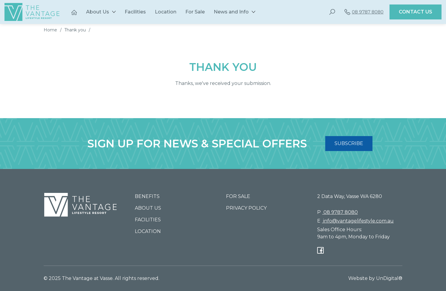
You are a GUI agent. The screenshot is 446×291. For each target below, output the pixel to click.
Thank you (75, 30)
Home (50, 30)
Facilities (135, 12)
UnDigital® (389, 278)
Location (165, 12)
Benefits (147, 196)
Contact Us (415, 12)
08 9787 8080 (364, 12)
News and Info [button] (231, 12)
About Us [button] (97, 12)
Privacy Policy (246, 208)
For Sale (195, 12)
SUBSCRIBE (348, 143)
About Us (148, 208)
